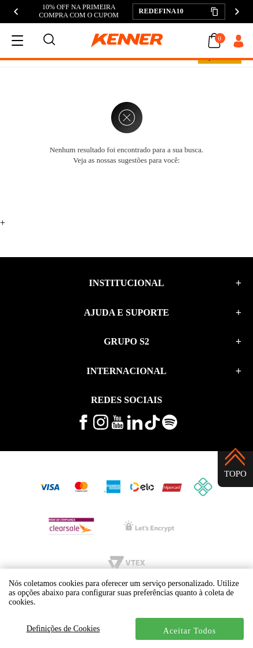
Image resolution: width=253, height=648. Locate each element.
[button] (179, 11)
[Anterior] (16, 11)
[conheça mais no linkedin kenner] (134, 427)
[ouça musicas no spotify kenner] (169, 427)
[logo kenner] (127, 40)
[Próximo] (237, 11)
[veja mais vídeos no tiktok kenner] (152, 427)
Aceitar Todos (189, 631)
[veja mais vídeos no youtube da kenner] (117, 426)
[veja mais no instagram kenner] (100, 427)
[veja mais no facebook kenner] (83, 427)
